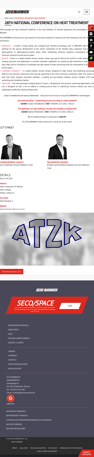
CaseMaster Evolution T (11, 71)
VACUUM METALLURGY (15, 428)
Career (11, 351)
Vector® (5, 58)
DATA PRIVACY (53, 448)
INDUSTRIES (13, 329)
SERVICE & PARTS (16, 342)
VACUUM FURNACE (14, 424)
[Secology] (91, 58)
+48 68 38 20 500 (17, 389)
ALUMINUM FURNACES (16, 411)
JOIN (70, 306)
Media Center (14, 368)
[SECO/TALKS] (91, 52)
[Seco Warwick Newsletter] (91, 34)
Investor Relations (17, 364)
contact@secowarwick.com (23, 392)
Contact (12, 360)
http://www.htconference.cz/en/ (12, 209)
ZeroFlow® (6, 46)
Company (12, 355)
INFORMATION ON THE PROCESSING (71, 448)
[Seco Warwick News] (91, 27)
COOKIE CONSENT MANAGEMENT (47, 451)
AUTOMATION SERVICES (18, 325)
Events (11, 18)
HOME (6, 18)
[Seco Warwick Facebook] (91, 46)
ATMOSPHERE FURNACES (17, 415)
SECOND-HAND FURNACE (19, 338)
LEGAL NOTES (24, 448)
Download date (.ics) (11, 271)
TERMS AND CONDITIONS (38, 448)
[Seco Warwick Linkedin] (91, 40)
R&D (10, 334)
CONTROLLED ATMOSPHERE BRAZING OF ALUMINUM (28, 420)
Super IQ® (6, 83)
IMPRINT (14, 448)
